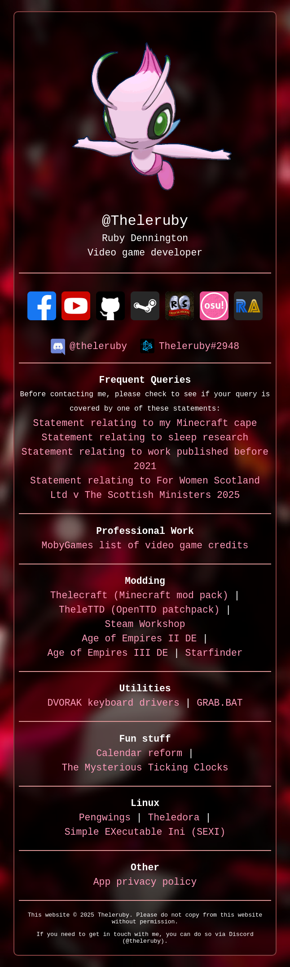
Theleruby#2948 (189, 346)
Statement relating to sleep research (145, 438)
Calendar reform (139, 754)
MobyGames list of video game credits (145, 546)
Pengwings (105, 818)
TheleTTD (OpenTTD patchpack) (139, 610)
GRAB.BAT (219, 703)
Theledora (173, 818)
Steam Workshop (145, 624)
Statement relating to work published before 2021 (145, 460)
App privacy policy (145, 882)
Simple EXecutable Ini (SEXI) (145, 832)
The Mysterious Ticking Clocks (145, 768)
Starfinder (214, 653)
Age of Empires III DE (107, 653)
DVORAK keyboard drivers (113, 703)
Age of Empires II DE (139, 639)
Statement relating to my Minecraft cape (145, 423)
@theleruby (89, 346)
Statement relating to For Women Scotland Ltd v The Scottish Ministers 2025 (145, 488)
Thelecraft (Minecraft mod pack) (139, 596)
